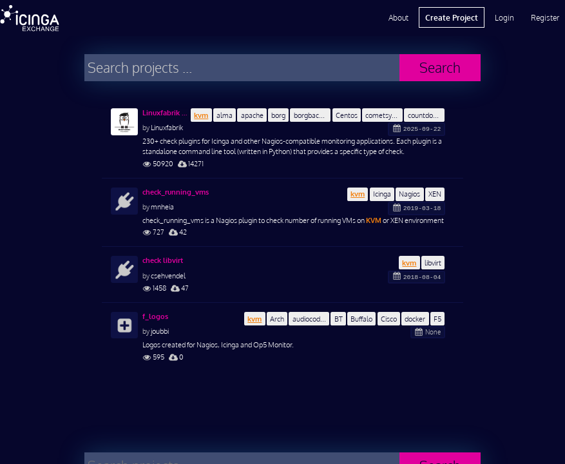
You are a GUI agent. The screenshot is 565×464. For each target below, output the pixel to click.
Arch (277, 318)
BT (338, 318)
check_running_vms (175, 192)
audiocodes (309, 318)
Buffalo (361, 318)
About (398, 17)
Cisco (389, 318)
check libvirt (162, 260)
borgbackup (312, 115)
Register (545, 17)
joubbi (160, 331)
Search (440, 67)
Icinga (382, 193)
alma (224, 115)
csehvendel (168, 275)
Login (504, 17)
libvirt (433, 262)
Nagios (409, 193)
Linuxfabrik (167, 127)
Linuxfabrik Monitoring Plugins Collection (166, 112)
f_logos (155, 316)
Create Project (451, 17)
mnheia (162, 206)
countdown (425, 115)
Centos (347, 115)
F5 (437, 318)
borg (278, 115)
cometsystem (384, 115)
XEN (434, 193)
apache (252, 115)
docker (415, 318)
